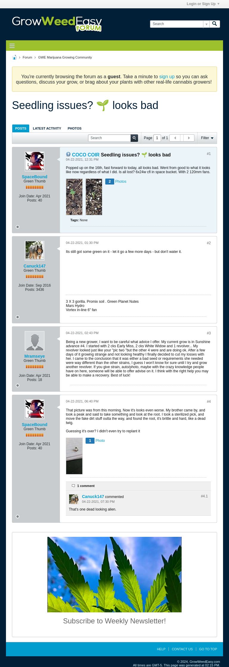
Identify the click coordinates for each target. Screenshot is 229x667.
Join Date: (27, 196)
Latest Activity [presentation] (47, 128)
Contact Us (182, 649)
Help (161, 649)
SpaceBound (34, 176)
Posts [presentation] (20, 128)
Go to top (208, 649)
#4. (204, 496)
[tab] (21, 128)
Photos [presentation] (74, 128)
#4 (209, 401)
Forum (27, 57)
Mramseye (34, 356)
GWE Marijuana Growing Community (65, 57)
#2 (209, 243)
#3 (209, 333)
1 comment (86, 486)
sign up (167, 76)
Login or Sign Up (203, 4)
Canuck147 (35, 266)
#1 (209, 154)
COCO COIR (85, 154)
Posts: (32, 200)
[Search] (179, 24)
